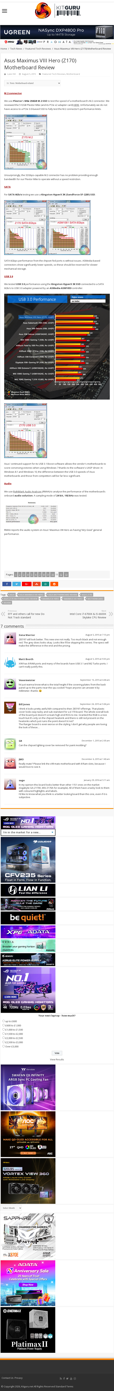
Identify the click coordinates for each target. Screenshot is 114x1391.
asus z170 (87, 594)
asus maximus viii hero (31, 594)
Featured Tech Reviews (38, 48)
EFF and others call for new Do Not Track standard (26, 614)
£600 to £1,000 (13, 1025)
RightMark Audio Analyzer (27, 491)
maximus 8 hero (50, 598)
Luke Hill (11, 74)
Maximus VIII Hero (73, 598)
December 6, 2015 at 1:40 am (96, 759)
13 (66, 574)
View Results (57, 1059)
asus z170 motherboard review (20, 598)
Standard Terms (64, 1386)
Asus (11, 594)
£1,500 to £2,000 (14, 1033)
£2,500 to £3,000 (14, 1042)
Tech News (16, 48)
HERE (76, 105)
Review (7, 602)
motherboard (95, 598)
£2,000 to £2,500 (14, 1038)
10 (52, 574)
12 (61, 574)
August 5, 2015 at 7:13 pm (98, 634)
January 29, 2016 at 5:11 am (97, 780)
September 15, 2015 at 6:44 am (95, 680)
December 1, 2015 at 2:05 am (96, 740)
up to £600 (11, 1021)
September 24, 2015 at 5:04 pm (95, 704)
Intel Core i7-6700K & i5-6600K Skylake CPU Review (87, 614)
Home (4, 48)
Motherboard (73, 74)
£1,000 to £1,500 (14, 1029)
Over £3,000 (11, 1046)
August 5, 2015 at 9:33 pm (98, 658)
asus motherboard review (62, 594)
